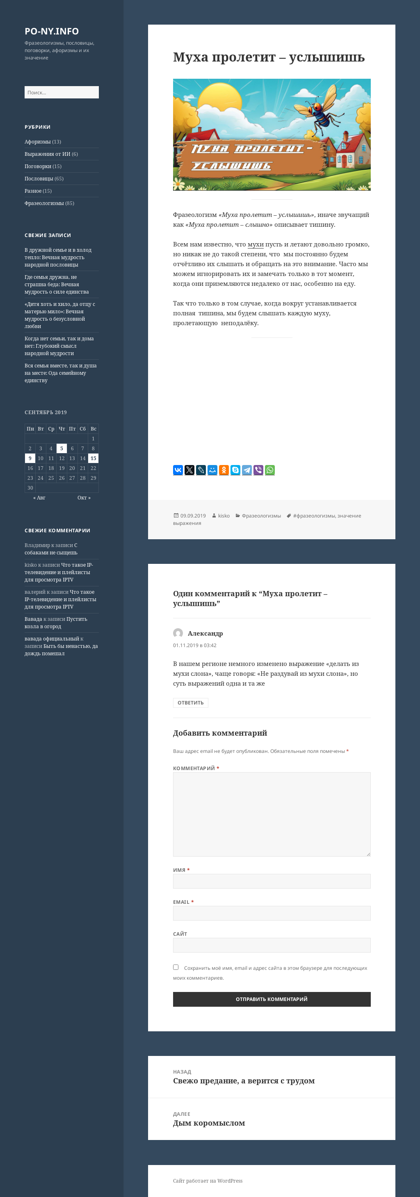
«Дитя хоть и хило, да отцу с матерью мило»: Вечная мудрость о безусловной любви (60, 315)
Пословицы (39, 178)
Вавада (33, 619)
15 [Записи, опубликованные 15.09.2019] (93, 458)
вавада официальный (52, 638)
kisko (224, 515)
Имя (181, 869)
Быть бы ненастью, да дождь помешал (61, 650)
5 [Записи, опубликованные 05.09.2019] (61, 448)
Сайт (180, 933)
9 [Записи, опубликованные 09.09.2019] (30, 458)
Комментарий (196, 768)
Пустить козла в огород (56, 623)
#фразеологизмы (314, 515)
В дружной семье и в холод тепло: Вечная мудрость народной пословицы (58, 257)
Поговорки (38, 166)
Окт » (84, 497)
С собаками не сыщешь (51, 549)
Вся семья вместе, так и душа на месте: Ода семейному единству (61, 373)
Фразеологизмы (44, 203)
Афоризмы (38, 141)
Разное (33, 190)
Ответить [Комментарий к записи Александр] (191, 702)
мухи (256, 244)
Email (183, 901)
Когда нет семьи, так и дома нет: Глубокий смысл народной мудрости (59, 346)
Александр (205, 633)
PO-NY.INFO (52, 31)
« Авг (39, 497)
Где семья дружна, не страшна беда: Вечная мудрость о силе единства (57, 284)
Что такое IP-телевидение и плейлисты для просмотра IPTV (59, 572)
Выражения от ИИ (48, 153)
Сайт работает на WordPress (207, 1180)
